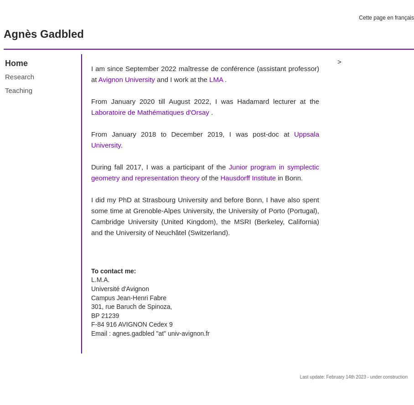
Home (16, 63)
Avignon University (126, 79)
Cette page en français (386, 18)
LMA (216, 79)
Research (19, 77)
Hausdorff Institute (248, 178)
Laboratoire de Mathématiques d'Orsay (150, 112)
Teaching (18, 90)
